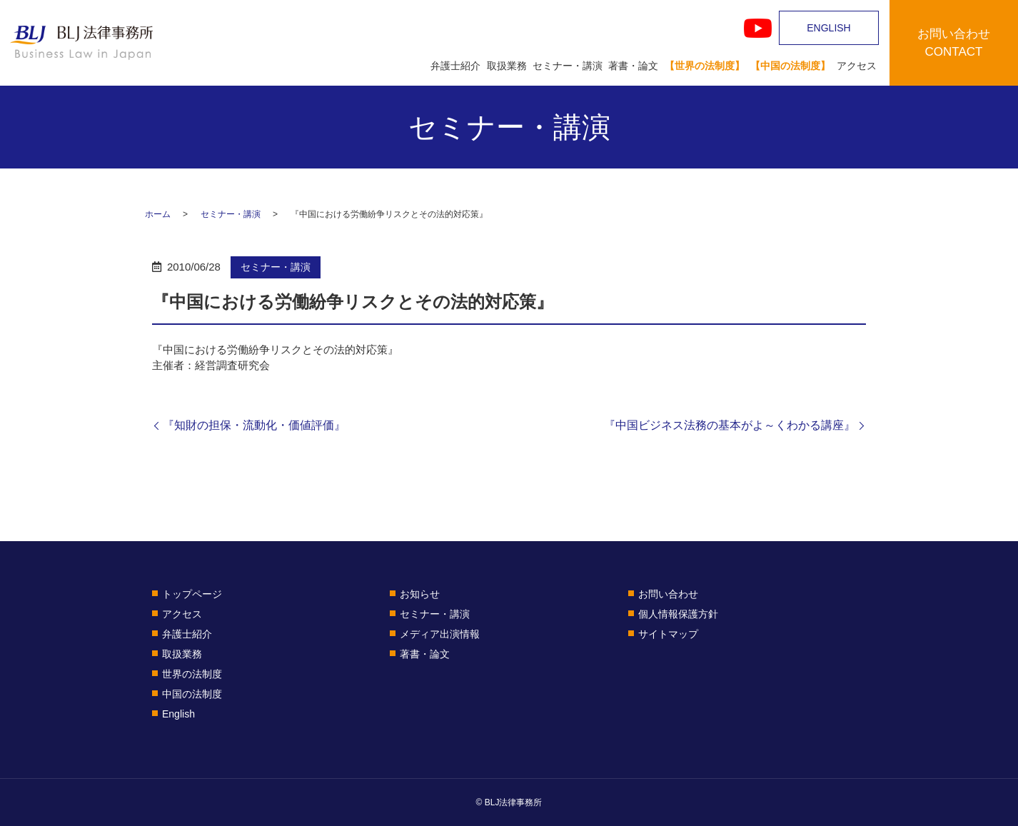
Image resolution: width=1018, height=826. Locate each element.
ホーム (158, 214)
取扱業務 (507, 65)
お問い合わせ (668, 594)
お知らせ (420, 594)
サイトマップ (668, 634)
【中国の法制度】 (790, 65)
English (178, 714)
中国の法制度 (192, 694)
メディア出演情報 (440, 634)
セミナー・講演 (568, 65)
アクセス (857, 65)
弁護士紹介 (455, 65)
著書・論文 (633, 65)
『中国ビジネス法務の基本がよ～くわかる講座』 (729, 425)
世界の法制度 (192, 674)
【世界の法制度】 (705, 65)
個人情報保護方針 (678, 614)
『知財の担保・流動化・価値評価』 (254, 425)
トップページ (192, 594)
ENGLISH (828, 28)
